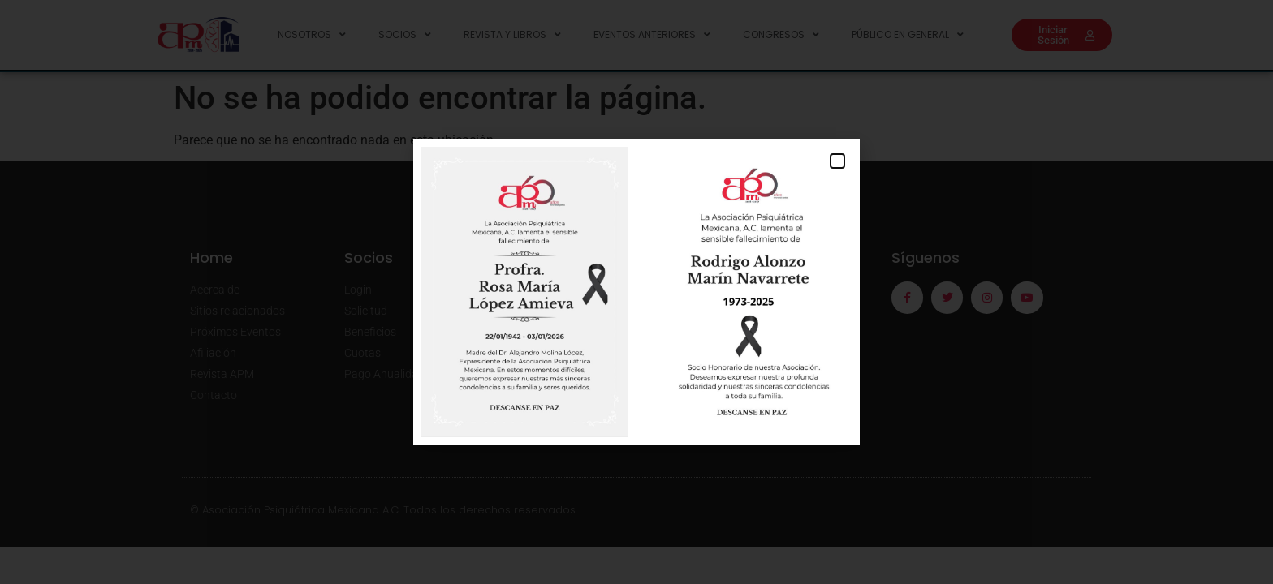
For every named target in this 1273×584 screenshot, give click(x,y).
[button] (837, 161)
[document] (636, 292)
